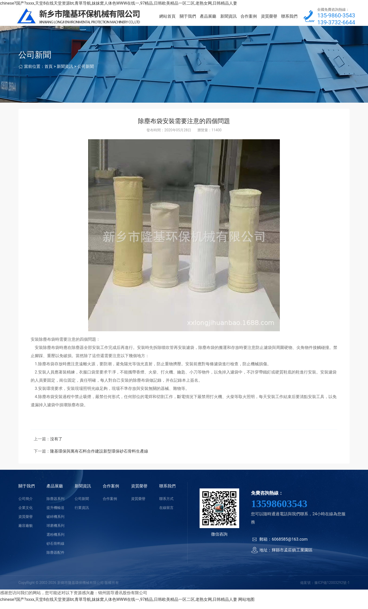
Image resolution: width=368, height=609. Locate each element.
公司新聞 (85, 72)
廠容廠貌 (25, 532)
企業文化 (25, 514)
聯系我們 (289, 19)
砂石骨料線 (55, 550)
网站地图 (246, 605)
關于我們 (188, 19)
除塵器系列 (55, 505)
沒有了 (56, 445)
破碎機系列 (55, 523)
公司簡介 (25, 505)
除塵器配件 (55, 559)
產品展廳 (208, 19)
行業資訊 (82, 514)
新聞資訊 (228, 19)
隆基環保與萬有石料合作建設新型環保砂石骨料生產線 (99, 457)
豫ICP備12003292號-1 (332, 589)
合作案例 (248, 19)
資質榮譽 (269, 19)
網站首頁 (167, 19)
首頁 (48, 72)
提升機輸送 (55, 514)
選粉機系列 (55, 541)
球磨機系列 (55, 532)
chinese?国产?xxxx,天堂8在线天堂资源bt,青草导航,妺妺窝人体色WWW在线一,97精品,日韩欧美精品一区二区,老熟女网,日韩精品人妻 (118, 3)
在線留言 (166, 514)
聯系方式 (166, 505)
